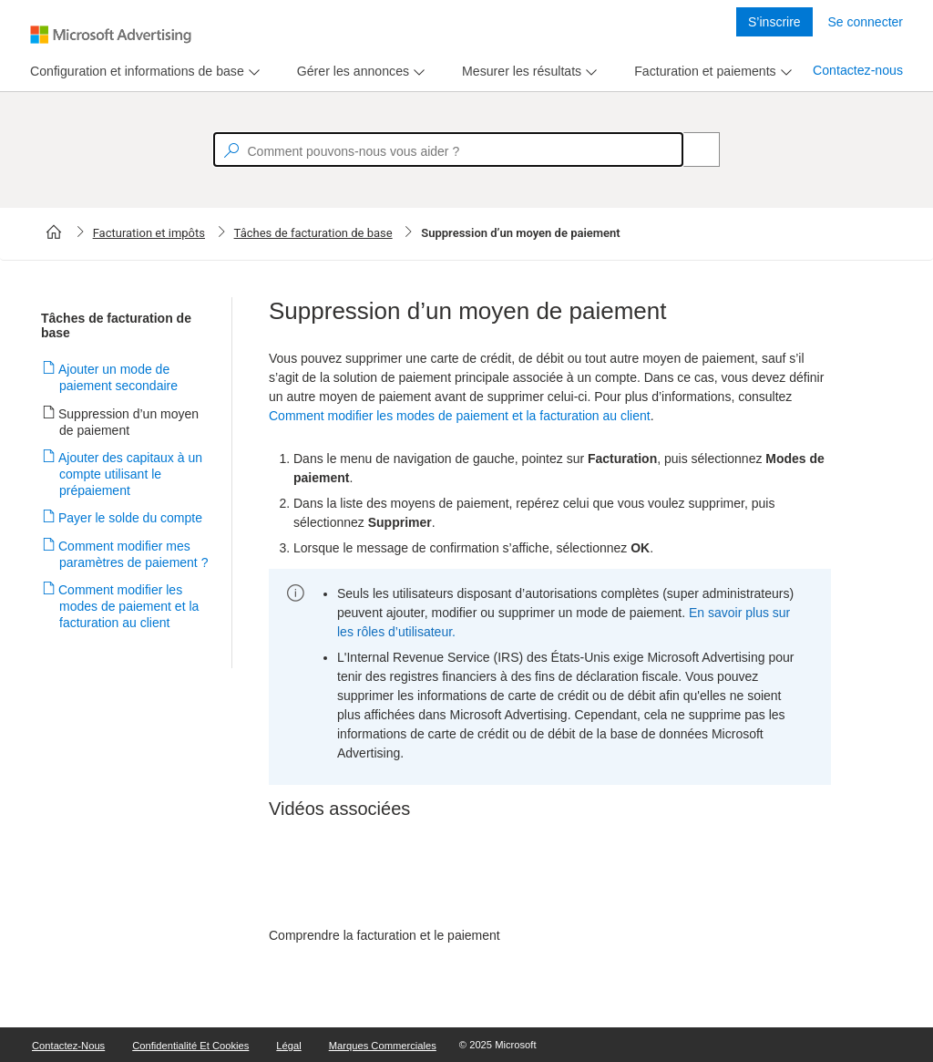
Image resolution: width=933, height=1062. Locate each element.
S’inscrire (774, 22)
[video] (550, 879)
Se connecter (866, 22)
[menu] (142, 71)
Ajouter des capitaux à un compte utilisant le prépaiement (130, 474)
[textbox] (448, 149)
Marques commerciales (382, 1045)
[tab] (133, 71)
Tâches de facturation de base (313, 233)
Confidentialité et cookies (190, 1045)
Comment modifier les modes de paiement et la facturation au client (129, 606)
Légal (288, 1045)
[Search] (691, 149)
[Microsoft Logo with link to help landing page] (111, 34)
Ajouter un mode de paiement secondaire (118, 377)
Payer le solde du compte (130, 517)
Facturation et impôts (149, 233)
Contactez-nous (858, 70)
